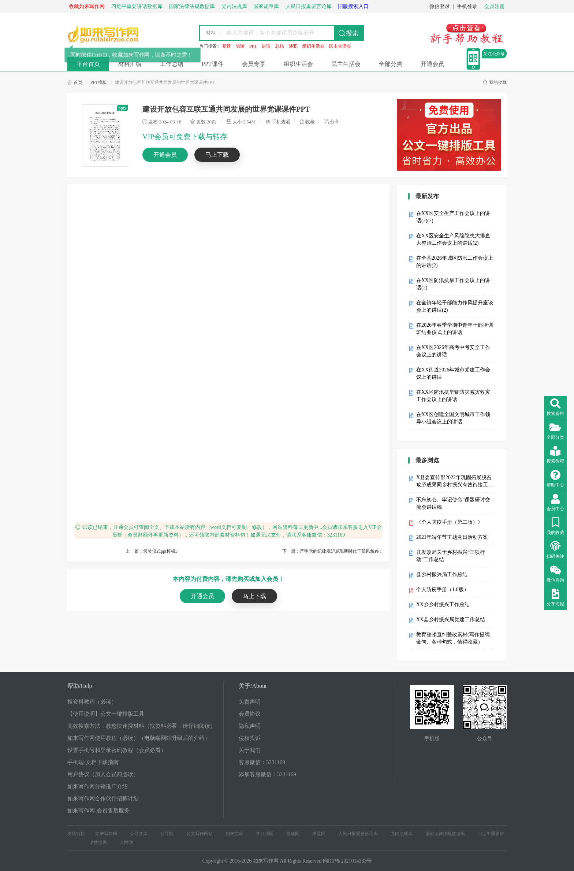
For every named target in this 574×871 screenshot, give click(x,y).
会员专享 (253, 64)
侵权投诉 (250, 738)
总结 (279, 46)
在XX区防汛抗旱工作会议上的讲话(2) (453, 284)
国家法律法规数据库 (445, 833)
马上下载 (217, 155)
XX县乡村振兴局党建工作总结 (450, 619)
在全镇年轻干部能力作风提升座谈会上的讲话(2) (454, 306)
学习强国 (264, 833)
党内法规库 (402, 833)
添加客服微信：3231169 (267, 774)
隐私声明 (250, 726)
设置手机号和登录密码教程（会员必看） (116, 750)
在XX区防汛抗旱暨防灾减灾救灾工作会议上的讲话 (453, 395)
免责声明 (250, 702)
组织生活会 (313, 46)
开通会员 (432, 64)
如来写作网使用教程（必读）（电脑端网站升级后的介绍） (138, 738)
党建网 (292, 833)
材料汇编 (130, 64)
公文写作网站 (199, 833)
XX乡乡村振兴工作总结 (443, 604)
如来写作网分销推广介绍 (97, 786)
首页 (74, 82)
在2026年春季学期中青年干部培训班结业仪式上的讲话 (454, 328)
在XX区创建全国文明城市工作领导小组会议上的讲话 (453, 418)
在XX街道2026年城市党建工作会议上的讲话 (453, 373)
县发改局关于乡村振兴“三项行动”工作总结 (450, 555)
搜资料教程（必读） (92, 702)
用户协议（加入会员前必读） (103, 774)
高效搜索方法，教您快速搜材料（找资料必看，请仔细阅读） (141, 726)
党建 (226, 46)
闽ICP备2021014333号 (347, 861)
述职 (293, 46)
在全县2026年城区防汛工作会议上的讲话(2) (454, 261)
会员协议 (250, 714)
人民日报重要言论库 (358, 833)
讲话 (266, 46)
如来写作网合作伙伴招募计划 (103, 798)
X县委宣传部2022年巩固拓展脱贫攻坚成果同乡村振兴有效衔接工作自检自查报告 (454, 482)
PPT (253, 46)
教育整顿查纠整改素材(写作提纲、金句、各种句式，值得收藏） (455, 638)
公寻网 (167, 833)
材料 (211, 33)
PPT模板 (98, 82)
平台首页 (88, 64)
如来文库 (234, 833)
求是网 (318, 833)
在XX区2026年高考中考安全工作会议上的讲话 (453, 351)
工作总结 (171, 64)
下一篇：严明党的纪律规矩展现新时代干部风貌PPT (332, 551)
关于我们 (250, 750)
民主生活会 (340, 46)
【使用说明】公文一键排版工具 (105, 714)
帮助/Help (79, 686)
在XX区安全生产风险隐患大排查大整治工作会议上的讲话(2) (453, 239)
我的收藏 (495, 82)
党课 (240, 46)
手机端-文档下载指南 (93, 762)
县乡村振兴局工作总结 (441, 574)
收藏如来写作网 (87, 6)
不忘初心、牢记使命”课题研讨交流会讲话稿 (453, 503)
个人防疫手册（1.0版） (442, 589)
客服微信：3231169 (262, 762)
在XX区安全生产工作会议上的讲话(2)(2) (453, 217)
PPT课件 (213, 64)
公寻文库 (139, 833)
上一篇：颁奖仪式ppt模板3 (151, 551)
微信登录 (439, 6)
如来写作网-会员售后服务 (98, 810)
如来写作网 (106, 833)
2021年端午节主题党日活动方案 (452, 537)
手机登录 (467, 6)
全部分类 (390, 64)
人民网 (126, 842)
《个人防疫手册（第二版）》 (449, 522)
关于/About (252, 686)
